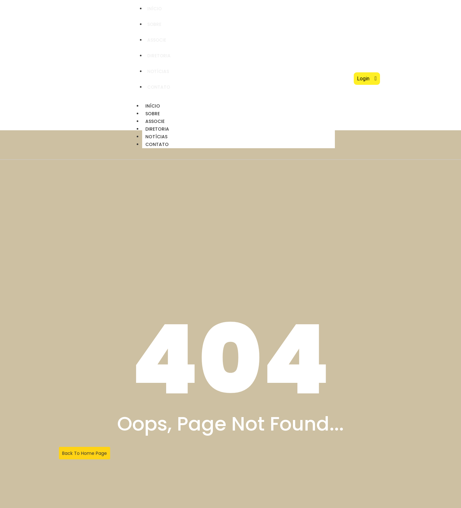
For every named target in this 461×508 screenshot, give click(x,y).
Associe (157, 40)
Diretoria (159, 55)
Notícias (159, 71)
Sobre (155, 24)
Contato (159, 87)
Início (155, 8)
